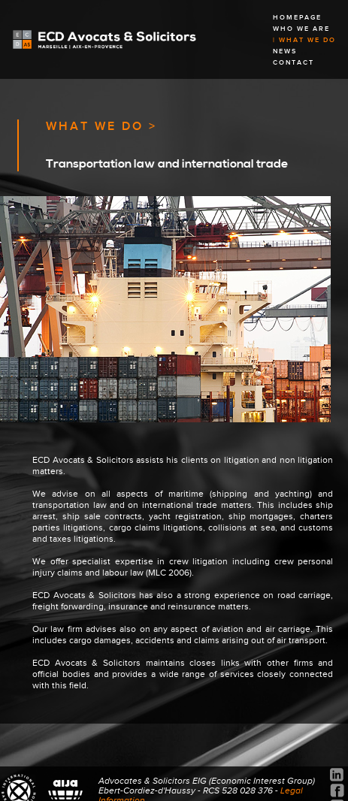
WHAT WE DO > (101, 126)
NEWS (285, 51)
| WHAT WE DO (304, 40)
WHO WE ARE (301, 29)
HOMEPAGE (297, 18)
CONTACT (293, 63)
